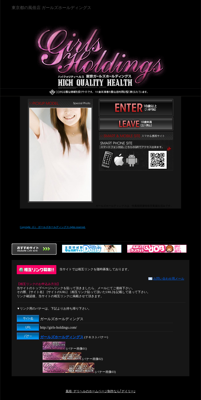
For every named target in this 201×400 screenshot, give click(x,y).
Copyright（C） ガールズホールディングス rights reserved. (53, 227)
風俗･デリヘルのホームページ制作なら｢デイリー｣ (100, 391)
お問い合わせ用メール (166, 278)
